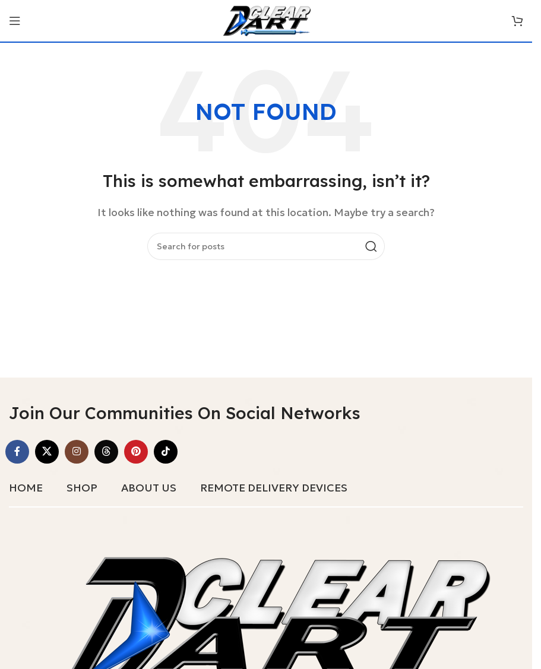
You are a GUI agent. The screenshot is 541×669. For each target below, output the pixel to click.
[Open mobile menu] (15, 21)
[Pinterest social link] (136, 452)
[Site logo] (266, 20)
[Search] (266, 246)
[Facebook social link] (17, 452)
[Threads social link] (106, 452)
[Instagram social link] (76, 452)
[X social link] (47, 452)
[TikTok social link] (166, 452)
